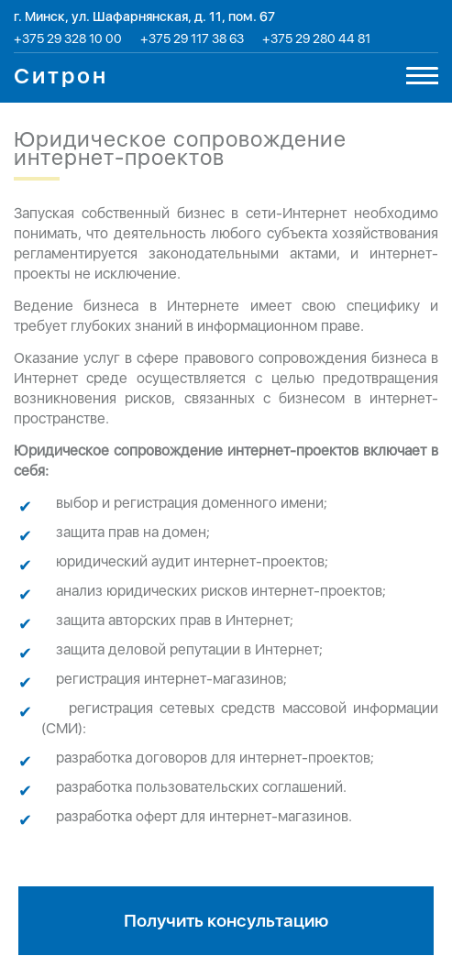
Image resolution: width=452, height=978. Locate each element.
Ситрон (61, 75)
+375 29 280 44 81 (316, 38)
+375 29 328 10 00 (68, 38)
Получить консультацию (226, 920)
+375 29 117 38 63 (192, 38)
